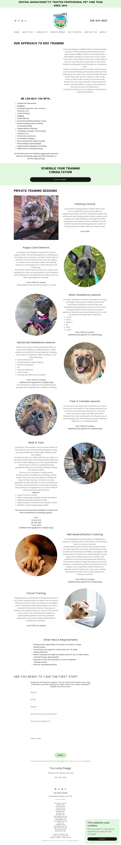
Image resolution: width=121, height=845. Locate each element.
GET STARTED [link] (75, 32)
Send (60, 755)
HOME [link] (16, 32)
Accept (102, 839)
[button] (28, 32)
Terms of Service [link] (81, 761)
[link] (15, 20)
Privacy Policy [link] (68, 761)
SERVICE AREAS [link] (57, 32)
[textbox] (60, 692)
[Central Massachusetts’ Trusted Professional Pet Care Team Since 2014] (60, 3)
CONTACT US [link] (90, 32)
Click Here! (60, 179)
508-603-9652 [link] (98, 20)
